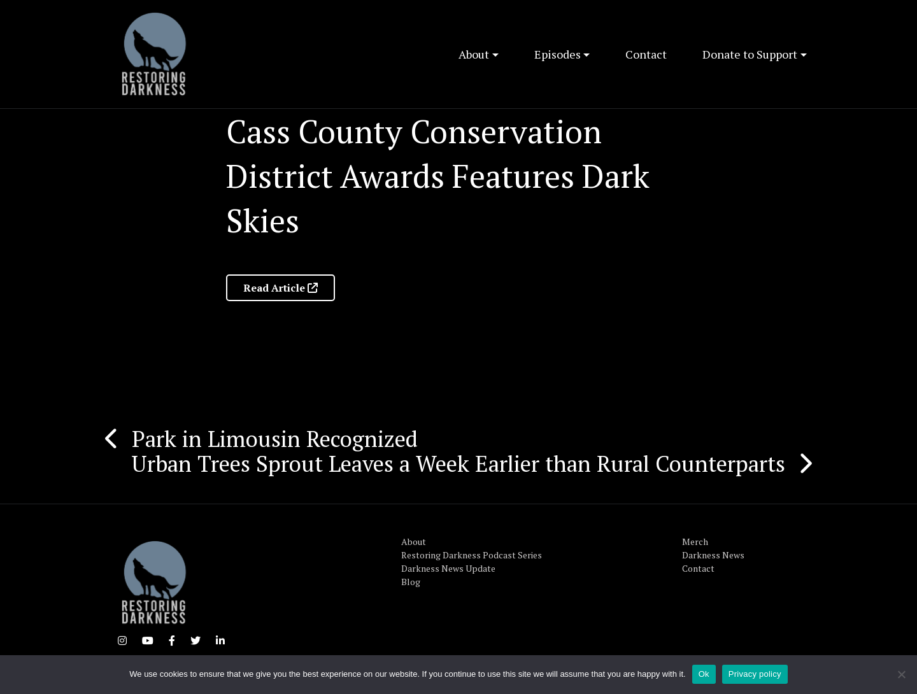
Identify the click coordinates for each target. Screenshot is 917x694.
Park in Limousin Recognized (275, 438)
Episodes (557, 54)
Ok (704, 674)
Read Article (280, 288)
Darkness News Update (448, 568)
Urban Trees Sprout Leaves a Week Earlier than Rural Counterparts (458, 463)
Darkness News (713, 555)
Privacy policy (755, 674)
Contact (646, 54)
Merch (695, 541)
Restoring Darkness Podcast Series (471, 555)
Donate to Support (749, 54)
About (473, 54)
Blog (410, 582)
